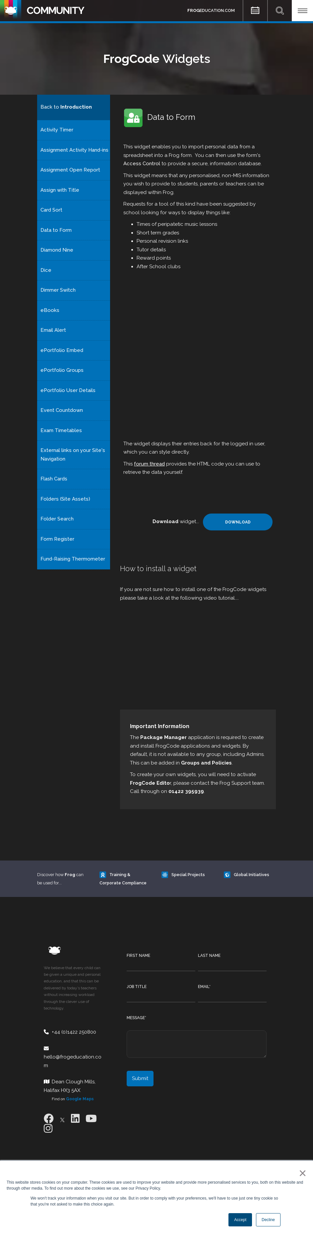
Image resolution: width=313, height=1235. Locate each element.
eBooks (49, 310)
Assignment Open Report (70, 170)
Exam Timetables (61, 430)
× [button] (301, 1173)
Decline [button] (268, 1219)
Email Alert (53, 330)
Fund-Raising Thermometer (72, 559)
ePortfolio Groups (62, 370)
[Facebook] (49, 1118)
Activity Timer (56, 130)
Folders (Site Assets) (65, 499)
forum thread (149, 464)
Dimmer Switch (58, 290)
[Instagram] (48, 1128)
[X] (62, 1118)
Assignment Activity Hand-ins (74, 150)
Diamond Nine (56, 250)
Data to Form (56, 230)
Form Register (57, 539)
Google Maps (80, 1099)
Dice (45, 270)
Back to (66, 107)
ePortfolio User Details (67, 390)
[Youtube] (91, 1118)
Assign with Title (59, 190)
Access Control (141, 164)
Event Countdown (61, 410)
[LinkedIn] (75, 1118)
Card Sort (51, 210)
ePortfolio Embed (61, 350)
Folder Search (57, 519)
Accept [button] (240, 1219)
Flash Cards (53, 479)
